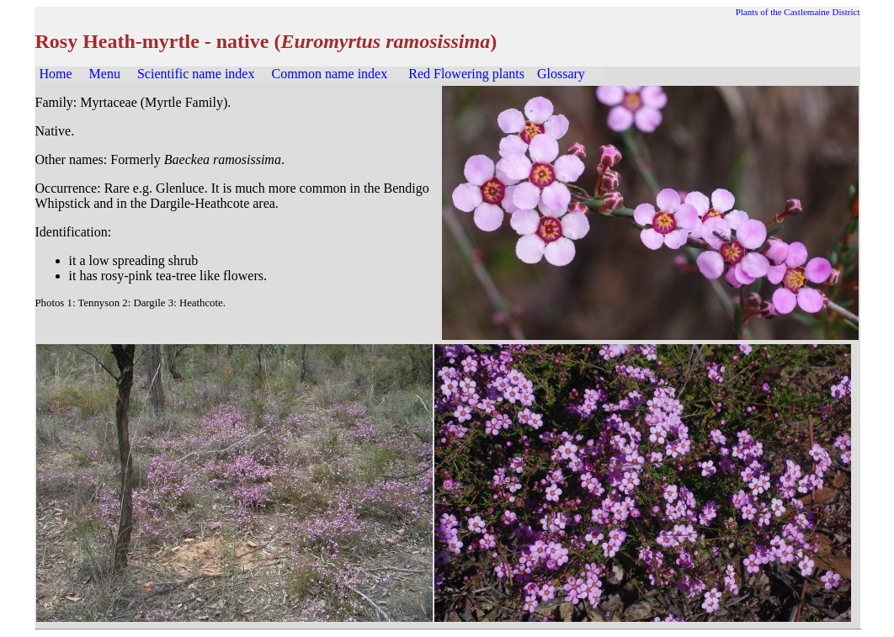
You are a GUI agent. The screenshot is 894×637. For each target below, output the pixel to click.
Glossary (561, 73)
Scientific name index (196, 73)
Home (56, 73)
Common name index (329, 73)
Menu (104, 73)
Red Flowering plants (466, 73)
